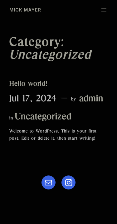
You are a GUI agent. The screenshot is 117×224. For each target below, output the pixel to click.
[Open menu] (104, 10)
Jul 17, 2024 (33, 99)
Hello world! (28, 84)
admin (91, 99)
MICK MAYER (25, 9)
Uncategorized (43, 117)
